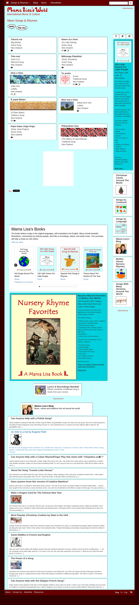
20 (74, 286)
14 (63, 286)
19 (72, 286)
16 (67, 286)
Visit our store (17, 242)
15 (65, 286)
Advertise (28, 601)
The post (12, 452)
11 (58, 286)
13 (61, 286)
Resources (38, 601)
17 (69, 286)
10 (56, 286)
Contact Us (17, 601)
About (7, 601)
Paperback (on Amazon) (23, 282)
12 (59, 286)
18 (70, 286)
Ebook (16, 279)
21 (76, 286)
